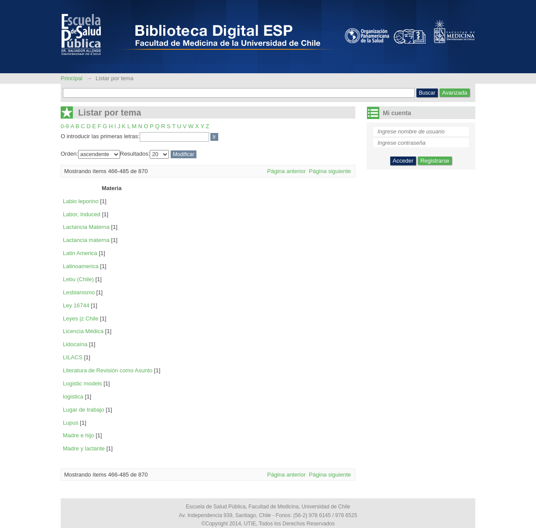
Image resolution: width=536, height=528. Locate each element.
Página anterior (286, 171)
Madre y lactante (84, 448)
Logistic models (82, 383)
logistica (73, 396)
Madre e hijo (78, 435)
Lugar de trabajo (83, 409)
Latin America (80, 253)
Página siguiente (330, 171)
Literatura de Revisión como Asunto (107, 370)
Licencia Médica (83, 331)
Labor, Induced (81, 214)
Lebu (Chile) (78, 279)
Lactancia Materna (86, 227)
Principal (72, 78)
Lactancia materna (86, 240)
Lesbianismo (79, 292)
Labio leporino (81, 201)
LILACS (72, 357)
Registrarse (434, 160)
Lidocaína (75, 344)
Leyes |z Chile (80, 318)
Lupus (70, 422)
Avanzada (454, 92)
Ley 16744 (76, 305)
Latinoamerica (81, 266)
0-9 (65, 126)
